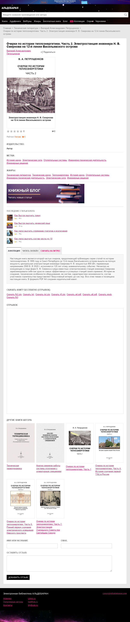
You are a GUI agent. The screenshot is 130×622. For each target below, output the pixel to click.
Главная (7, 28)
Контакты (7, 605)
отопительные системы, (56, 160)
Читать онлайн (30, 251)
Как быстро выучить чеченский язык (32, 223)
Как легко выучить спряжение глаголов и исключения (40, 231)
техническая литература (26, 28)
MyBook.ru (33, 605)
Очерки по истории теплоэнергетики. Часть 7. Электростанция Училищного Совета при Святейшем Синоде (49, 527)
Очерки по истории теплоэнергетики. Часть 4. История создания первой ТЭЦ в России (108, 469)
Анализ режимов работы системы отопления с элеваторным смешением (48, 468)
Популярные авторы (13, 602)
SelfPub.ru (33, 602)
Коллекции (79, 21)
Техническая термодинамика (14, 467)
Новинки (7, 598)
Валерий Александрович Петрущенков (60, 28)
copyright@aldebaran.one (115, 593)
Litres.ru (32, 598)
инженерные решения (17, 163)
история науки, (14, 160)
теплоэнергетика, (60, 175)
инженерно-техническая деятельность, (87, 160)
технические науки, (41, 175)
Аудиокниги (15, 21)
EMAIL (64, 540)
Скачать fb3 (12, 297)
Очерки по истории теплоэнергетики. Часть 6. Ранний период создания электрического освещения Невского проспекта (20, 527)
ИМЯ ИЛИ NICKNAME (17, 540)
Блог (65, 21)
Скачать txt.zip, (43, 294)
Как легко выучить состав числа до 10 (33, 239)
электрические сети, (32, 160)
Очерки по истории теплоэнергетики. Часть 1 (78, 467)
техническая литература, (19, 175)
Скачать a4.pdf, (74, 294)
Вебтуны (27, 21)
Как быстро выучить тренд (27, 215)
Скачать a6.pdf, (90, 294)
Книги (4, 21)
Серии (90, 21)
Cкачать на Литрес (50, 251)
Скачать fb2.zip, (14, 294)
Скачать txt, (29, 294)
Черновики (100, 21)
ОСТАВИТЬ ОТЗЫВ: (17, 552)
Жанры (37, 21)
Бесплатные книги (52, 21)
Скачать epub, (105, 294)
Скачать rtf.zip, (58, 294)
